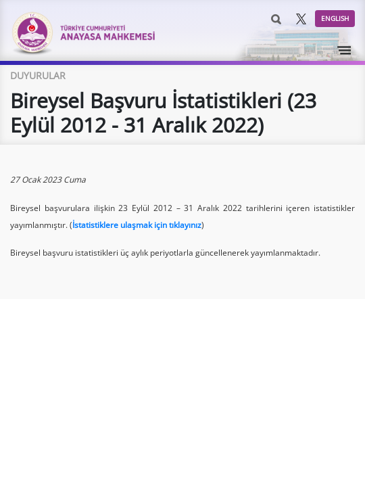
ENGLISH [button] (335, 18)
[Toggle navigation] (345, 51)
